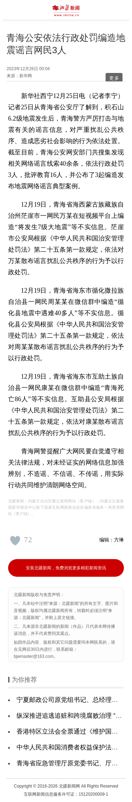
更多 (114, 78)
